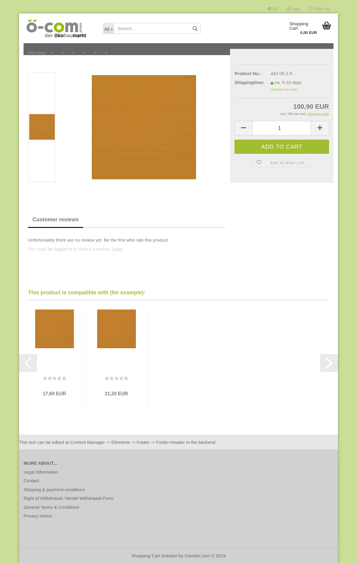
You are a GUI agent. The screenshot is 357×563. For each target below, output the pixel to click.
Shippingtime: (248, 82)
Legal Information (41, 472)
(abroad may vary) (284, 89)
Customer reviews (55, 220)
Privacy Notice (38, 515)
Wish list (319, 9)
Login (294, 9)
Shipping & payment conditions (54, 489)
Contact (31, 480)
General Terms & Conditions (51, 507)
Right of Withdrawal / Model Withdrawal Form (68, 498)
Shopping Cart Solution (154, 555)
